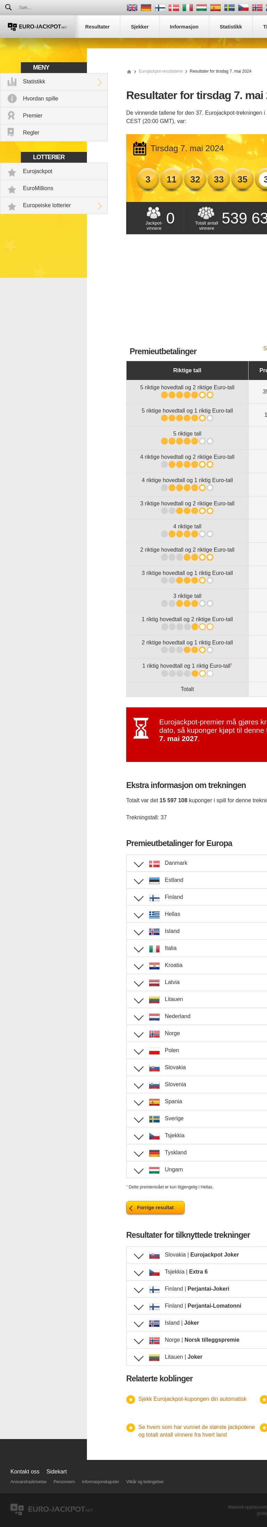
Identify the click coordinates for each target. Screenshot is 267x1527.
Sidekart (57, 1472)
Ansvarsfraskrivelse (28, 1481)
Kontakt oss (25, 1472)
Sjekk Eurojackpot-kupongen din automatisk (192, 1399)
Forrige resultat (155, 1207)
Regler (31, 133)
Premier (32, 116)
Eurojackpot (37, 171)
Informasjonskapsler (100, 1481)
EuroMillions (38, 188)
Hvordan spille (40, 98)
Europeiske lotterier (47, 205)
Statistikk (34, 81)
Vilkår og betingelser (145, 1481)
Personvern (64, 1481)
